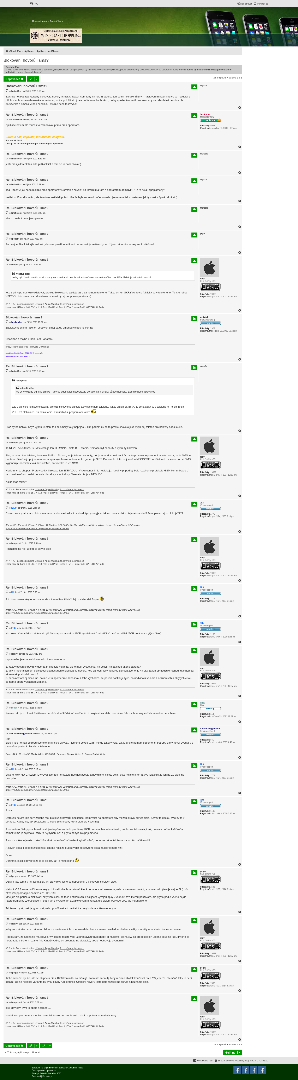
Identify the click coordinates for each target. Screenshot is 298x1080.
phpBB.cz (51, 1070)
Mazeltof (52, 1073)
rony (202, 279)
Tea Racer (205, 114)
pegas (203, 871)
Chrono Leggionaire (210, 729)
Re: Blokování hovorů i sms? (27, 114)
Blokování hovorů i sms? (26, 60)
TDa (202, 623)
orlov (202, 703)
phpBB (47, 1068)
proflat (40, 1073)
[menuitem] (34, 3)
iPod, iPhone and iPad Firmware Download (27, 346)
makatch (204, 317)
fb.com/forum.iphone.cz (72, 304)
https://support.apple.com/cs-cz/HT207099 (31, 893)
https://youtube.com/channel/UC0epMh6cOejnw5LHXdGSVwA (37, 528)
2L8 (202, 503)
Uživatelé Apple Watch (46, 304)
